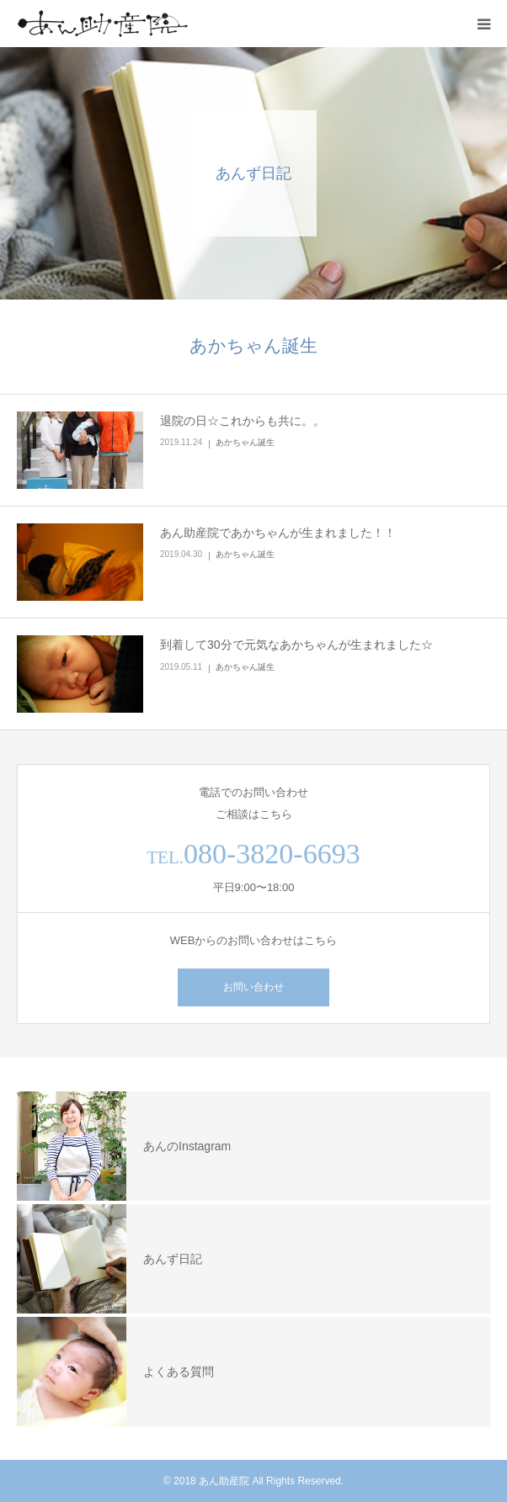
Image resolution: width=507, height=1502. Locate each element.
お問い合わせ (253, 987)
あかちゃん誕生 (245, 442)
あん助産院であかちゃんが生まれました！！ (278, 532)
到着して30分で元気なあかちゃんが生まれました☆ (296, 644)
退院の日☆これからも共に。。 (242, 420)
